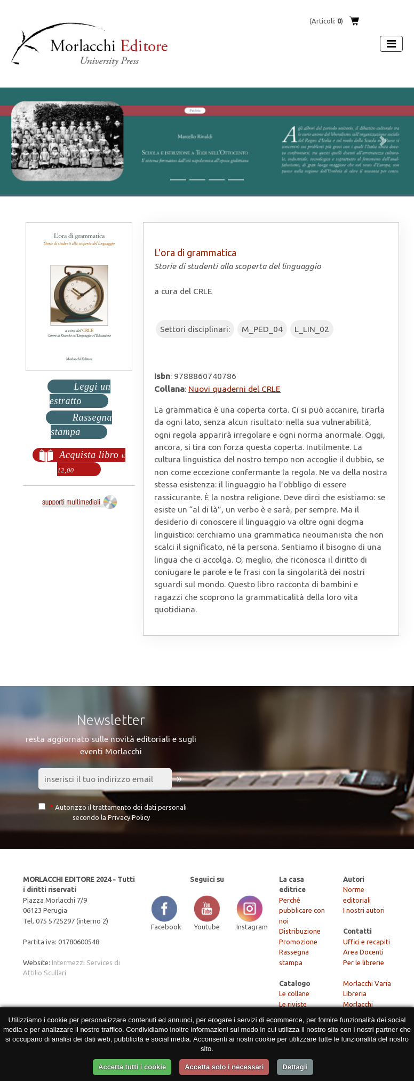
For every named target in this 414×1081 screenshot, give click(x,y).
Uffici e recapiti (366, 941)
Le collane (294, 993)
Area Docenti (363, 952)
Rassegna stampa (81, 426)
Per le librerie (363, 962)
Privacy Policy (129, 817)
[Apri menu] (391, 44)
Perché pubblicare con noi (302, 910)
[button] (31, 141)
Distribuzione (300, 931)
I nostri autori (364, 910)
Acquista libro (91, 464)
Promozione (298, 941)
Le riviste (293, 1004)
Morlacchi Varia (367, 983)
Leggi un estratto (80, 394)
